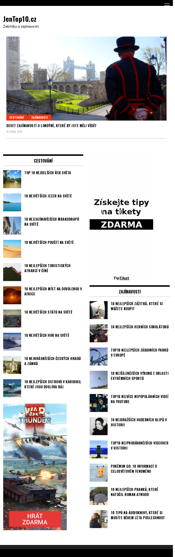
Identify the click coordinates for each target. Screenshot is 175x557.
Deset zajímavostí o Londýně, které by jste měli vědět (51, 125)
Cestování (17, 117)
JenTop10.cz (20, 19)
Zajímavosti (39, 117)
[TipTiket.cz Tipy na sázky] (121, 278)
